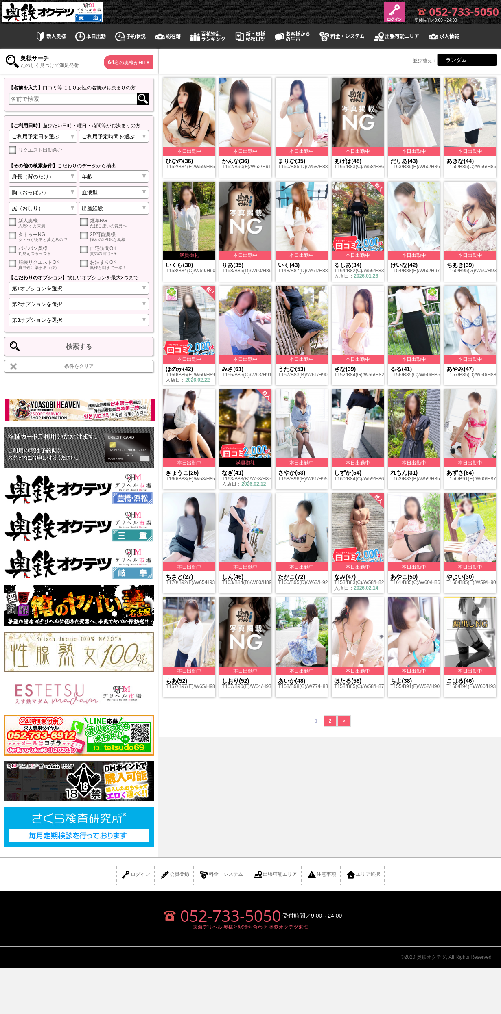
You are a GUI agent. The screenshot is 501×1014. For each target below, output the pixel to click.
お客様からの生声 (291, 36)
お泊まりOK (114, 264)
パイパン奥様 (43, 250)
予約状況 (130, 36)
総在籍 (167, 36)
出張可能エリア (396, 36)
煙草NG (114, 223)
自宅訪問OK (114, 250)
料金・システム (341, 36)
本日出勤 (90, 36)
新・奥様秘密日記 (249, 36)
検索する (79, 346)
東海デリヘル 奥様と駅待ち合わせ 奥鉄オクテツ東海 (250, 927)
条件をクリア (79, 366)
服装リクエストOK (43, 264)
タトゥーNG (43, 237)
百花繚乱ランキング (207, 36)
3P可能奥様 (114, 237)
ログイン (135, 874)
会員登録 (174, 874)
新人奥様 (50, 36)
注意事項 (321, 874)
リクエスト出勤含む (35, 150)
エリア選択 (363, 874)
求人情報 (443, 36)
